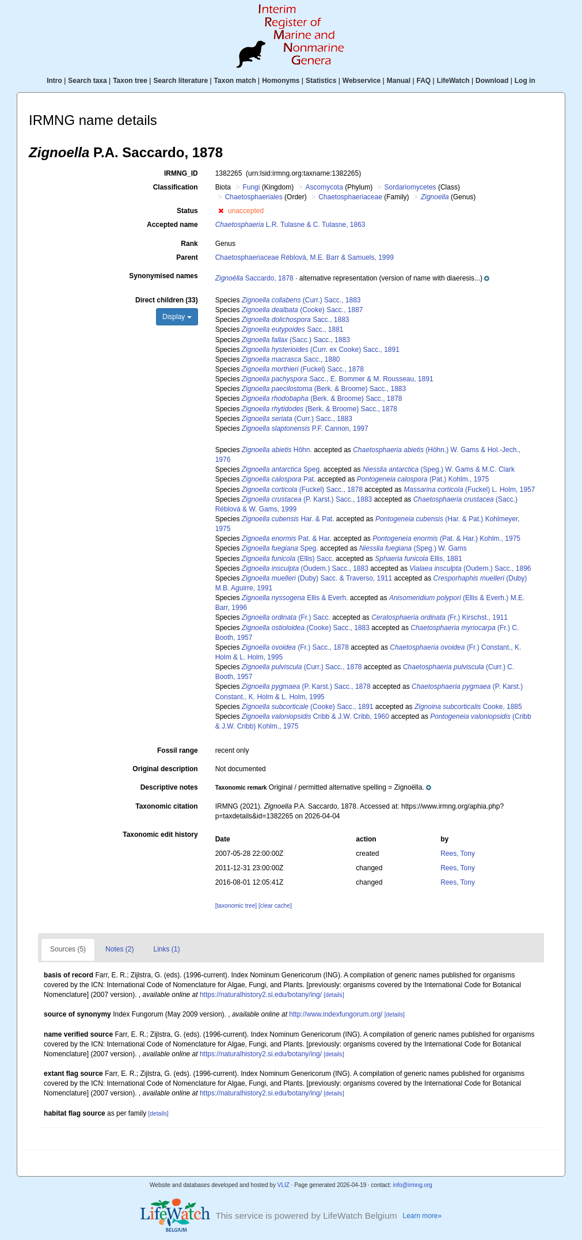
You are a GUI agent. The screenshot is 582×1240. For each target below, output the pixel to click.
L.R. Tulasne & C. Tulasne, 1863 (290, 225)
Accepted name (172, 225)
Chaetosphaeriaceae (350, 197)
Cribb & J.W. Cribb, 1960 (315, 716)
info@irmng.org (412, 1185)
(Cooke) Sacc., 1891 (308, 707)
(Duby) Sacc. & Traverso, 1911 (317, 578)
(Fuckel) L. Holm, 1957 (469, 490)
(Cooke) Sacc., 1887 (302, 310)
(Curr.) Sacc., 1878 (302, 667)
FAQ (424, 81)
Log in (525, 81)
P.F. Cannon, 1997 (305, 428)
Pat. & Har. (287, 538)
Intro (54, 81)
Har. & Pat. (288, 519)
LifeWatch (453, 81)
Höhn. (277, 450)
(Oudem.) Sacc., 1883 (305, 568)
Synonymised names (163, 276)
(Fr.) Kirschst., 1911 (439, 617)
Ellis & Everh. (295, 598)
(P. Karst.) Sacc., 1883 (307, 499)
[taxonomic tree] (236, 905)
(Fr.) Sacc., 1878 (295, 647)
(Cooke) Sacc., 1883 (306, 628)
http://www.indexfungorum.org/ (335, 1014)
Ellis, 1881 (418, 559)
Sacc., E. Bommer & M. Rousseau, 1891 (337, 379)
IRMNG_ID (181, 173)
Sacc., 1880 (291, 359)
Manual (398, 81)
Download (492, 81)
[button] (220, 210)
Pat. (279, 479)
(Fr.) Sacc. (286, 617)
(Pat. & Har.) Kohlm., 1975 (446, 538)
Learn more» (422, 1216)
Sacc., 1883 (295, 320)
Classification (175, 187)
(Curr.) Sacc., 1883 (301, 300)
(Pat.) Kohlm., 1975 (423, 479)
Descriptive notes (169, 787)
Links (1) (166, 949)
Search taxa (87, 81)
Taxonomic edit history (160, 835)
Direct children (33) (166, 300)
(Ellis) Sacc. (288, 559)
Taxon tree (130, 81)
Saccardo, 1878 (254, 278)
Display (177, 317)
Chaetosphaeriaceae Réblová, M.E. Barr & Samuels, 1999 (304, 257)
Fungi (251, 187)
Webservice (362, 81)
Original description (164, 769)
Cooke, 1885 (468, 707)
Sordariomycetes (410, 187)
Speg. (282, 469)
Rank (189, 244)
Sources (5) (68, 949)
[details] (334, 995)
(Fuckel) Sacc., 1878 (303, 369)
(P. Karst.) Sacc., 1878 (306, 686)
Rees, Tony (457, 854)
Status (187, 211)
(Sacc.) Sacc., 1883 (296, 340)
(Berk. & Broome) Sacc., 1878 (322, 399)
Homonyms (280, 81)
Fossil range (177, 750)
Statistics (321, 81)
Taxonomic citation (166, 806)
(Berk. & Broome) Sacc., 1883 (324, 389)
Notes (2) (119, 949)
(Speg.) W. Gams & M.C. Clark (439, 469)
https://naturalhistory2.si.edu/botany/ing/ (261, 995)
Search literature (180, 81)
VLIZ (283, 1185)
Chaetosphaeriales (254, 197)
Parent (186, 257)
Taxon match (235, 81)
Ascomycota (324, 187)
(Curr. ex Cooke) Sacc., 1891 (321, 350)
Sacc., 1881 (293, 329)
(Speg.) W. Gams (413, 548)
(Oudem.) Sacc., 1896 (470, 568)
